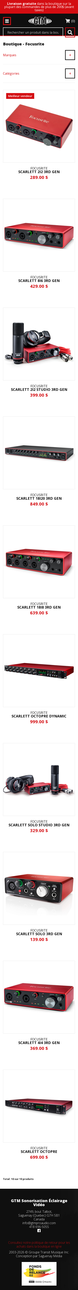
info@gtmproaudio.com (39, 1223)
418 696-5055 (39, 1227)
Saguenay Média (50, 1256)
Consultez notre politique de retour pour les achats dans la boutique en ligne (39, 1244)
